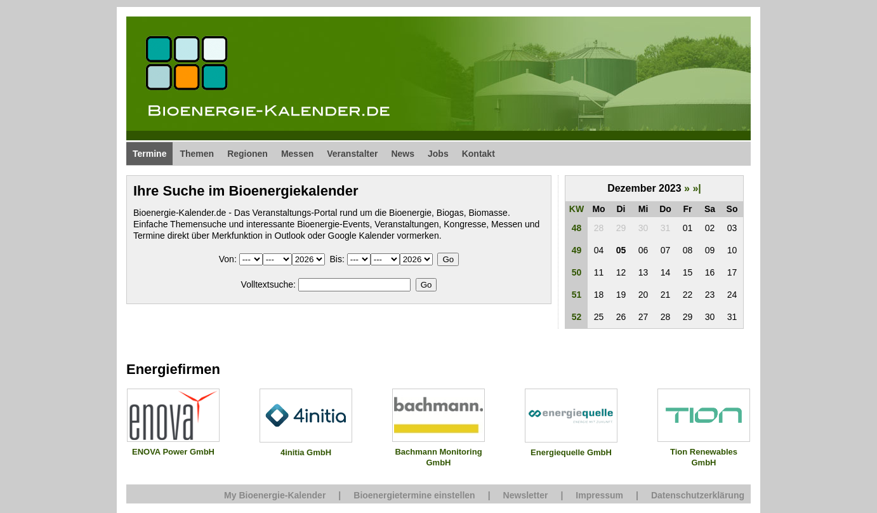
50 (577, 272)
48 (577, 228)
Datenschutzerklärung (697, 495)
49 (577, 250)
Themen (197, 154)
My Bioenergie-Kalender (275, 495)
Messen (297, 154)
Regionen (247, 154)
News (402, 154)
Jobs (438, 154)
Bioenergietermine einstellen (414, 495)
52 (577, 317)
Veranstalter (352, 154)
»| (696, 188)
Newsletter (525, 495)
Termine (149, 154)
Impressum (599, 495)
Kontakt (478, 154)
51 (577, 295)
